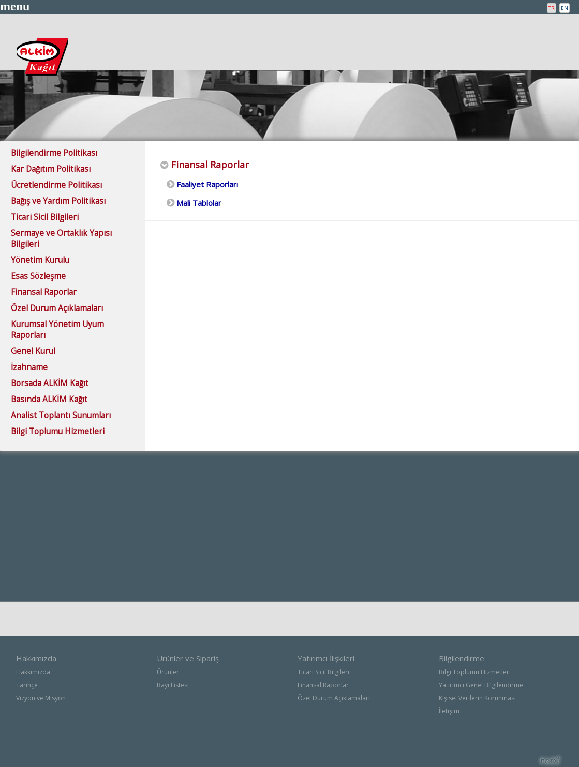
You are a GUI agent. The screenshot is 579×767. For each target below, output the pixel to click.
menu (14, 6)
